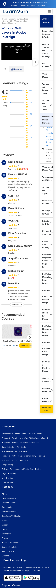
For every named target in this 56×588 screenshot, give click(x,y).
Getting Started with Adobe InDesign (46, 50)
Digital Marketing (9, 473)
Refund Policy (8, 551)
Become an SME (9, 503)
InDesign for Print (46, 222)
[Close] (54, 3)
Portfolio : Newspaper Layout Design (47, 331)
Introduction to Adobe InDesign (47, 34)
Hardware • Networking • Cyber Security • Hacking (23, 456)
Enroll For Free (26, 345)
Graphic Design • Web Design (14, 447)
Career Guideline (46, 400)
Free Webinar (7, 482)
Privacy (5, 538)
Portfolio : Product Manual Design (46, 296)
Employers (6, 534)
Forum (4, 520)
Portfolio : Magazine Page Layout (46, 278)
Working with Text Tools (45, 105)
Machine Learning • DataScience (16, 460)
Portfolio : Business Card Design (46, 348)
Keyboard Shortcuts (46, 232)
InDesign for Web (46, 212)
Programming (7, 464)
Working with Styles (45, 190)
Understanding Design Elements (47, 120)
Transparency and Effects (47, 178)
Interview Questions (46, 390)
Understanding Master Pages (47, 168)
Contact (5, 529)
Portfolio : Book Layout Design (46, 314)
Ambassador (7, 507)
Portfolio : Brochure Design (46, 366)
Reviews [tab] (16, 69)
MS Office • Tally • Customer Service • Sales (20, 442)
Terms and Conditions (11, 542)
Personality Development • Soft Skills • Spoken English (25, 438)
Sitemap (5, 556)
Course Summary (46, 379)
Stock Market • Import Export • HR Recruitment (22, 434)
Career (5, 525)
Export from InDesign (46, 244)
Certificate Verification (11, 516)
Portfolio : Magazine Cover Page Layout (46, 260)
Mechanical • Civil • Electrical (14, 451)
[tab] (5, 69)
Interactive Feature (47, 202)
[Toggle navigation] (49, 11)
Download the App (10, 498)
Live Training (7, 478)
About (4, 494)
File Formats (46, 65)
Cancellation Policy (10, 547)
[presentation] (30, 337)
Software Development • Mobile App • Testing (21, 469)
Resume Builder (9, 511)
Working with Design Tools (45, 89)
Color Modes (45, 75)
